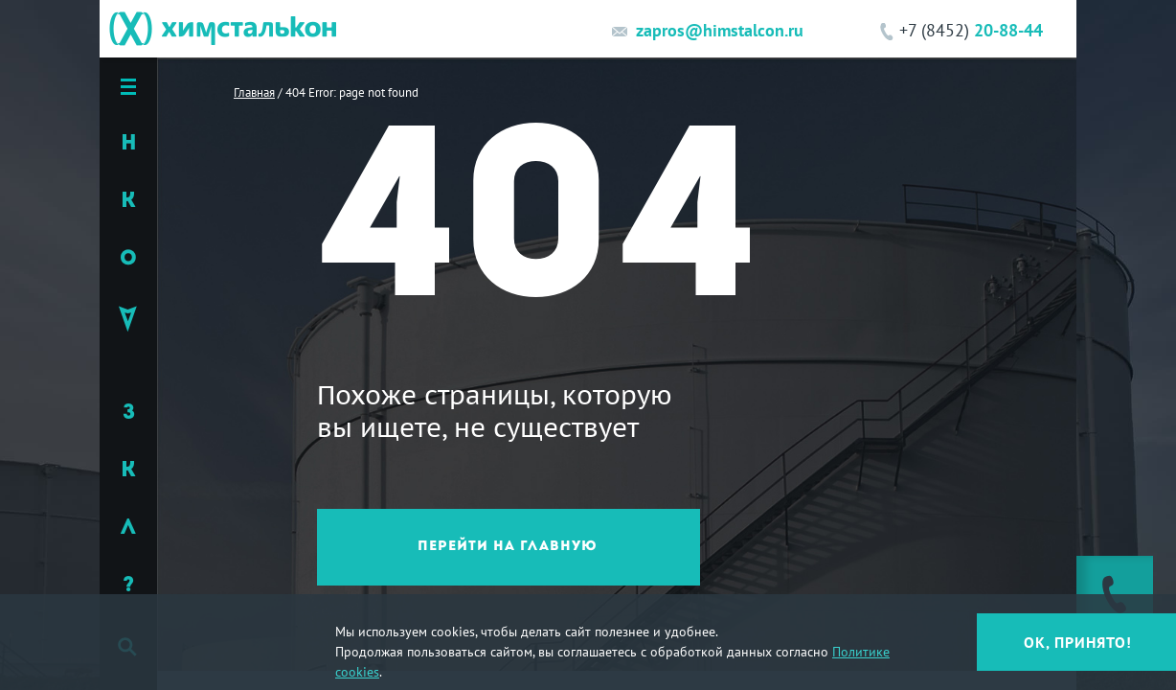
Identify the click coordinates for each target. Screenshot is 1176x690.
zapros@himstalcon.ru (719, 30)
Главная (254, 92)
